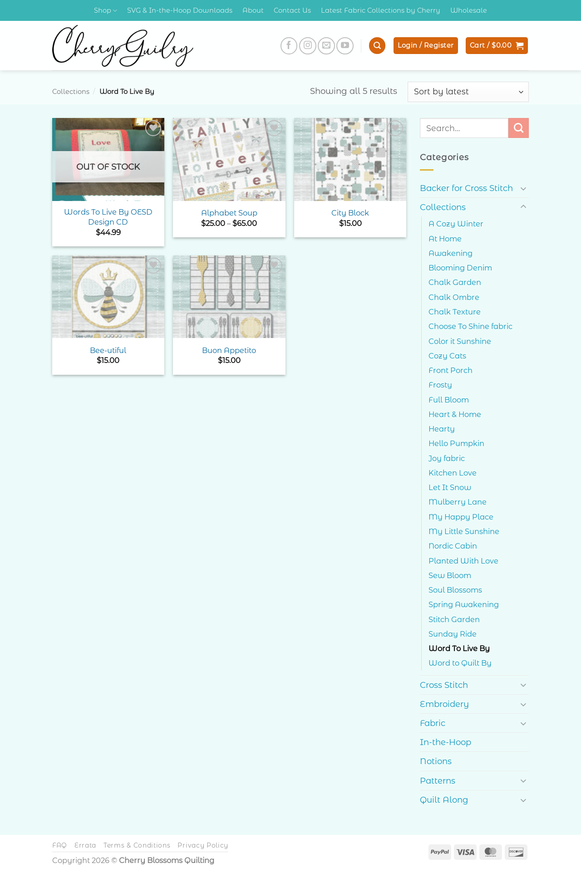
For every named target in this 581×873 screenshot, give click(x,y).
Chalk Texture (454, 311)
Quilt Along (444, 800)
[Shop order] (468, 92)
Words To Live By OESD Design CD (108, 216)
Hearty (441, 428)
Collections (70, 92)
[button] (377, 45)
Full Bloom (448, 399)
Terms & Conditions (137, 845)
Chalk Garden (454, 282)
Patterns (437, 780)
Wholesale (468, 10)
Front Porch (450, 370)
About (253, 10)
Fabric (432, 723)
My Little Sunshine (463, 531)
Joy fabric (446, 458)
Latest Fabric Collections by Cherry (380, 10)
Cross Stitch (444, 685)
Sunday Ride (452, 633)
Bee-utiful (108, 350)
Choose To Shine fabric (470, 326)
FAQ (59, 845)
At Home (445, 238)
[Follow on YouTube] (345, 45)
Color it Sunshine (459, 341)
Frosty (440, 384)
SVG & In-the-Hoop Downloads (179, 10)
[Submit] (518, 128)
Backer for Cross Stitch (466, 188)
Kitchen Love (452, 472)
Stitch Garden (454, 619)
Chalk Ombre (453, 297)
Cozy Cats (447, 355)
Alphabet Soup (229, 212)
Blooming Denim (460, 267)
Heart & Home (454, 414)
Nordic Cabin (452, 545)
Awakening (450, 253)
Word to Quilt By (460, 662)
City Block (350, 212)
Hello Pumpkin (456, 443)
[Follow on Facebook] (289, 45)
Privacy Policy (202, 845)
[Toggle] (523, 188)
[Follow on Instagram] (307, 45)
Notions (436, 761)
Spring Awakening (463, 604)
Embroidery (444, 704)
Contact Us (292, 10)
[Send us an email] (326, 45)
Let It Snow (449, 487)
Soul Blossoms (455, 589)
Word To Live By (459, 648)
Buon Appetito (229, 350)
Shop (105, 10)
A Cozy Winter (455, 223)
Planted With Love (463, 560)
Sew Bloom (449, 575)
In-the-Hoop (445, 742)
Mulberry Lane (457, 501)
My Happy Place (460, 516)
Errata (85, 845)
